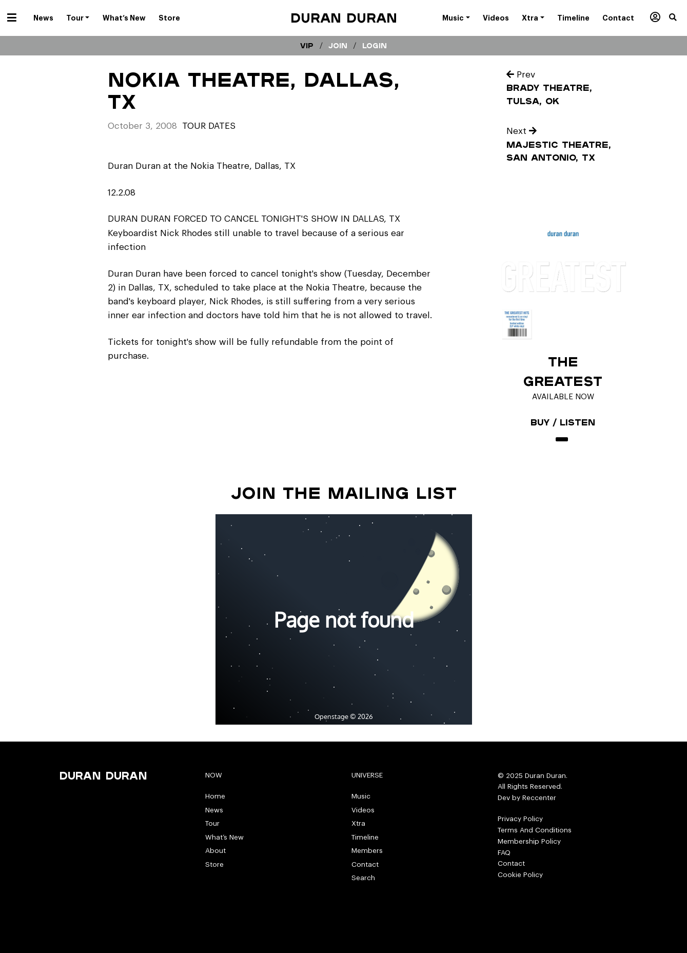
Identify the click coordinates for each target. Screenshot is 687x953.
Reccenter (539, 797)
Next (521, 131)
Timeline (365, 837)
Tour (212, 823)
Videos (363, 810)
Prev (520, 74)
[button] (678, 18)
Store (214, 864)
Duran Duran (343, 17)
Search (363, 877)
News (214, 810)
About (215, 850)
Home (215, 796)
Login (374, 46)
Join (337, 46)
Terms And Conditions (535, 830)
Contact (365, 864)
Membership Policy (529, 841)
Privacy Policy (520, 818)
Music (360, 796)
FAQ (504, 852)
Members (367, 850)
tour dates (208, 126)
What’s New (224, 837)
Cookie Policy (520, 874)
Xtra (358, 823)
